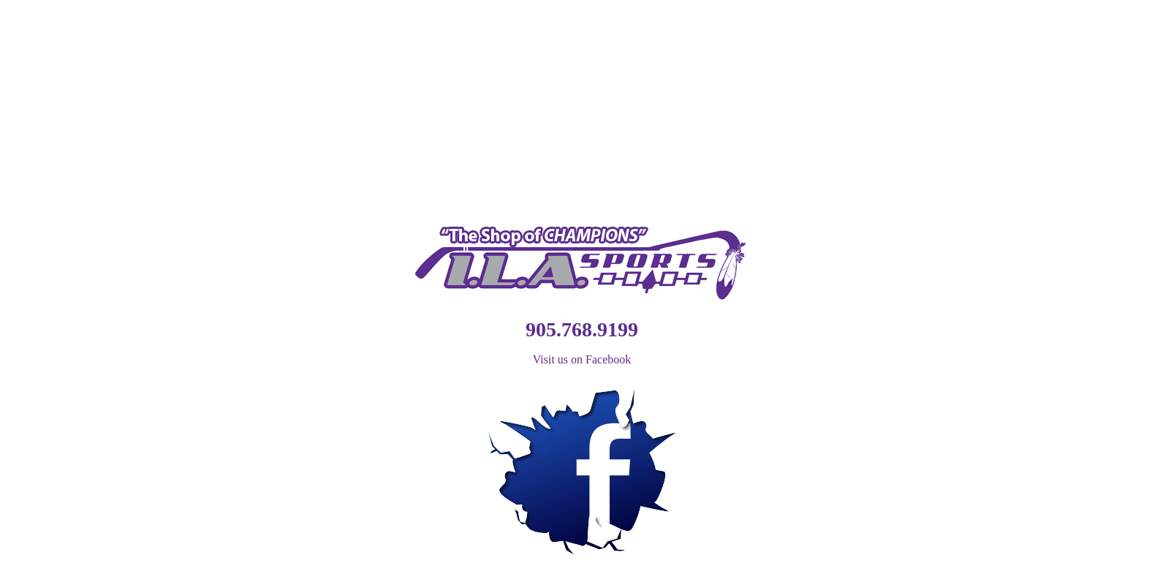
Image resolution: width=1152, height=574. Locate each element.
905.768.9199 (582, 329)
